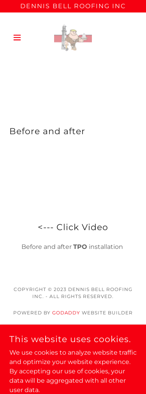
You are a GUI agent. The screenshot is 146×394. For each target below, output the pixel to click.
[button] (18, 37)
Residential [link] (73, 344)
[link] (73, 37)
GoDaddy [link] (66, 313)
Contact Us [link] (73, 334)
